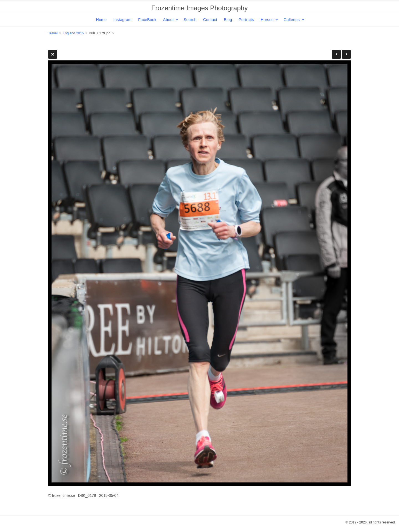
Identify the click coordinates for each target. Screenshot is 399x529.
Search (190, 19)
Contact (210, 19)
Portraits (246, 19)
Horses (267, 19)
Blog (228, 19)
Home (101, 19)
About (168, 19)
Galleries (291, 19)
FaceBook (147, 19)
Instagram (122, 19)
